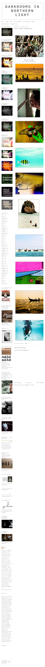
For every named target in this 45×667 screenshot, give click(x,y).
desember (4, 228)
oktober (3, 219)
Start (2, 21)
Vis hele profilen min (6, 589)
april (3, 214)
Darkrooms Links (5, 24)
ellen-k (33, 21)
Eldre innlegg (40, 382)
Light (7, 21)
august (3, 235)
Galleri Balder (17, 21)
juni (3, 238)
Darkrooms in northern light (22, 11)
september (4, 221)
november (4, 218)
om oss (4, 547)
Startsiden (28, 382)
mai (2, 240)
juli (3, 236)
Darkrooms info (14, 24)
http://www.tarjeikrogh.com (28, 61)
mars (3, 216)
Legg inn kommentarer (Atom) (27, 385)
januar (3, 226)
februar (3, 245)
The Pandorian (26, 21)
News (11, 21)
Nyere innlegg (17, 382)
